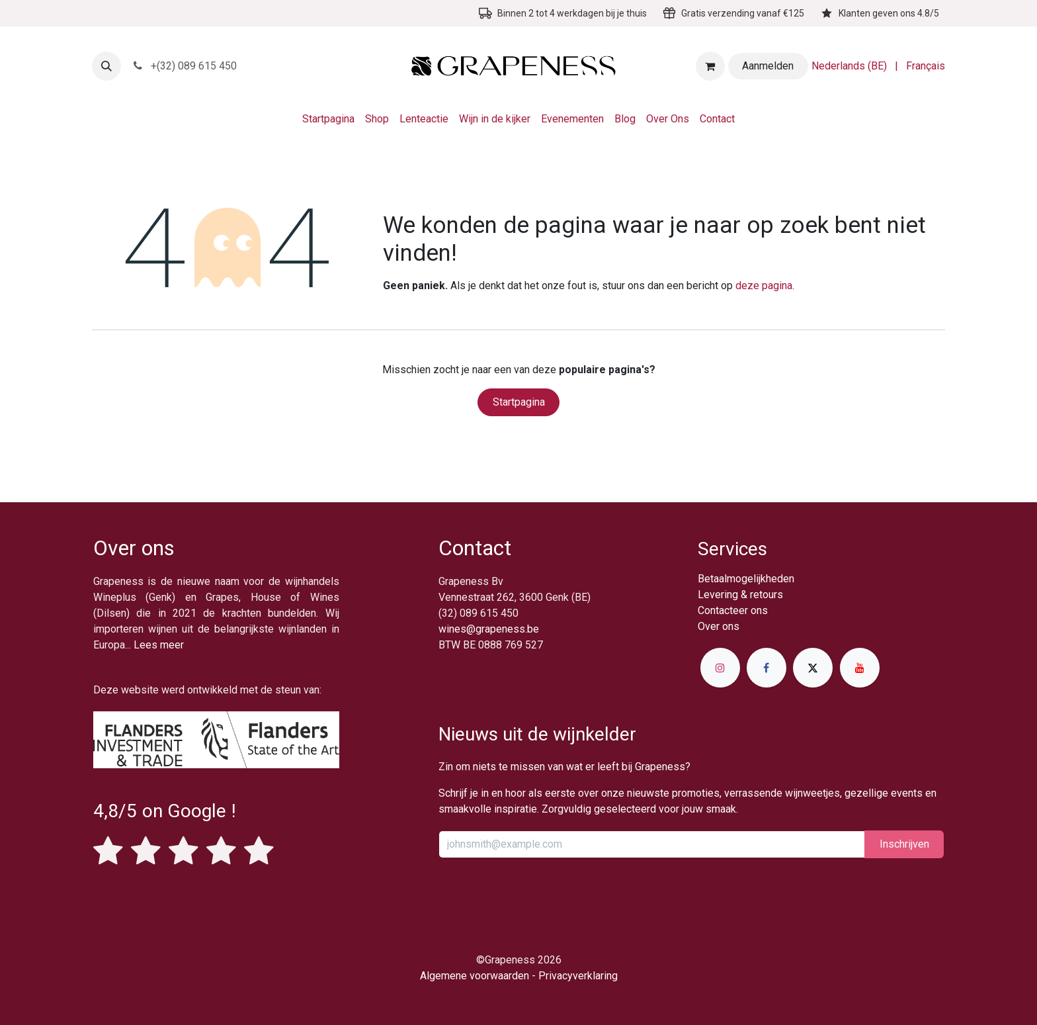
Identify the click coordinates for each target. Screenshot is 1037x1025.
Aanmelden (768, 66)
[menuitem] (849, 66)
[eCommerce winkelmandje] (710, 66)
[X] (813, 668)
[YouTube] (860, 668)
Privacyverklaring (578, 975)
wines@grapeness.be (488, 629)
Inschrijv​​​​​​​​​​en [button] (904, 844)
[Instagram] (720, 668)
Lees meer (159, 645)
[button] (106, 66)
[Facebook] (766, 668)
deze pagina (763, 285)
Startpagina (519, 402)
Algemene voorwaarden (474, 975)
